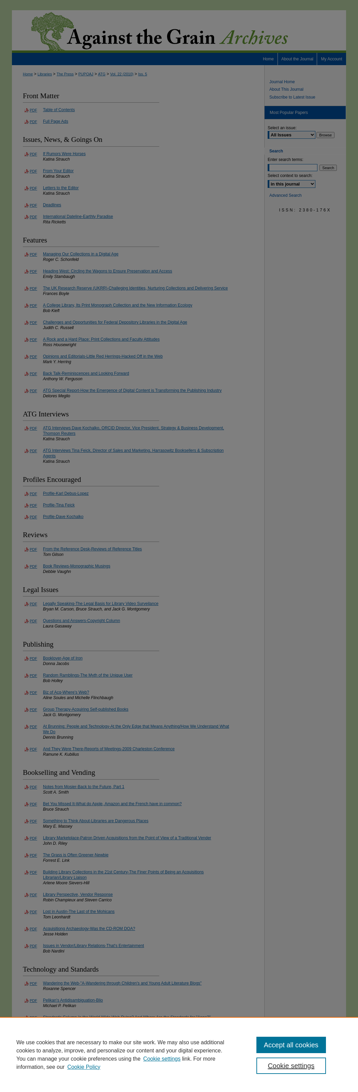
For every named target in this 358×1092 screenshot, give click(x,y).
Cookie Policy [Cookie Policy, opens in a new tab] (83, 1067)
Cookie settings (161, 1059)
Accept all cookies (291, 1045)
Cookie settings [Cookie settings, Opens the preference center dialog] (291, 1065)
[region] (179, 1054)
